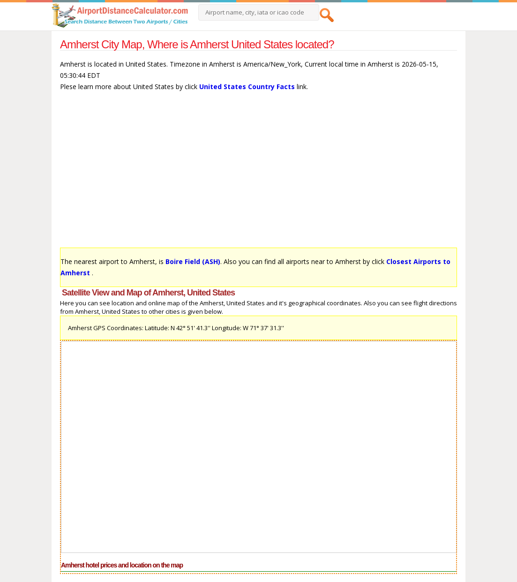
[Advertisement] (258, 174)
